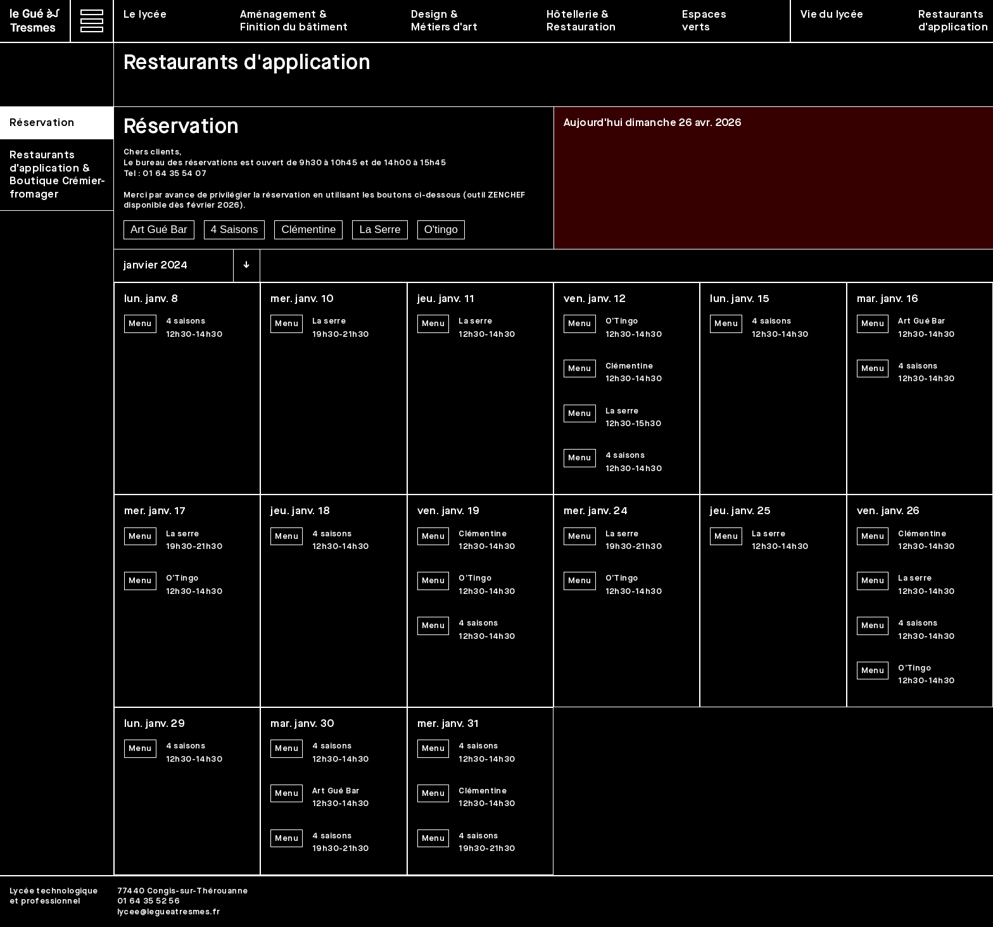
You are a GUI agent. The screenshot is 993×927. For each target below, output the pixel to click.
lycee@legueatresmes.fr (168, 912)
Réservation (41, 123)
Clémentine (308, 230)
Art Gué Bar (158, 230)
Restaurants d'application (953, 21)
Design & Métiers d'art (444, 21)
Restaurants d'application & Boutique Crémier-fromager (57, 174)
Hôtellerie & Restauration (581, 21)
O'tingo (441, 230)
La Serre (379, 230)
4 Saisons (234, 230)
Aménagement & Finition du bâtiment (294, 21)
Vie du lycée (832, 14)
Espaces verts (704, 21)
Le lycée (145, 14)
